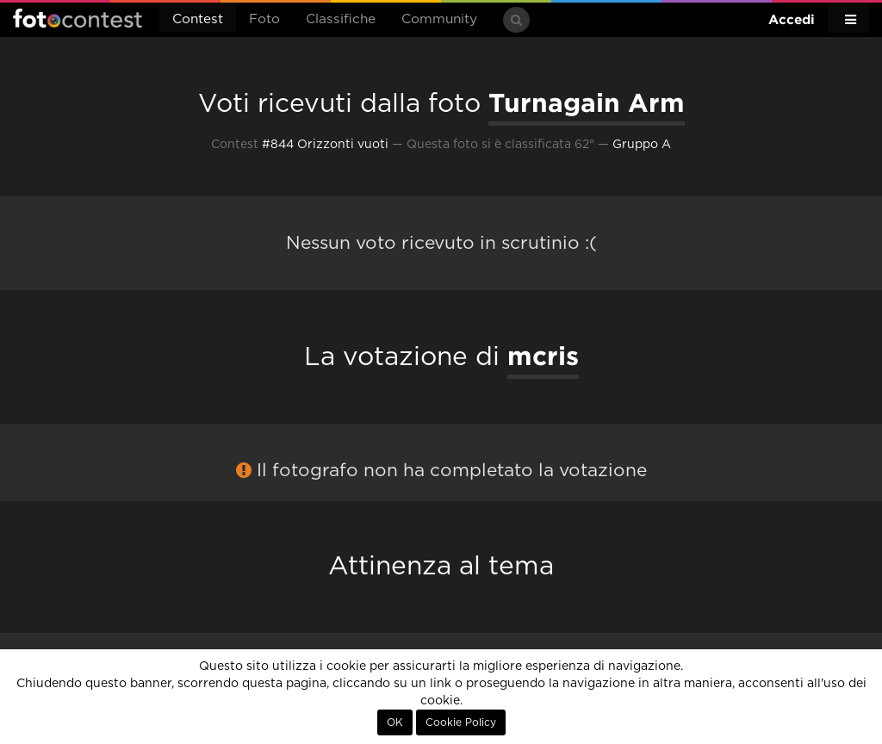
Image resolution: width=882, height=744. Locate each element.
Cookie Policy (460, 722)
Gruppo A (641, 145)
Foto (264, 19)
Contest (197, 19)
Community (439, 19)
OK (395, 722)
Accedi (791, 19)
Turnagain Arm (586, 102)
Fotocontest (77, 18)
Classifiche (341, 19)
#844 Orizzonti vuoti (325, 145)
